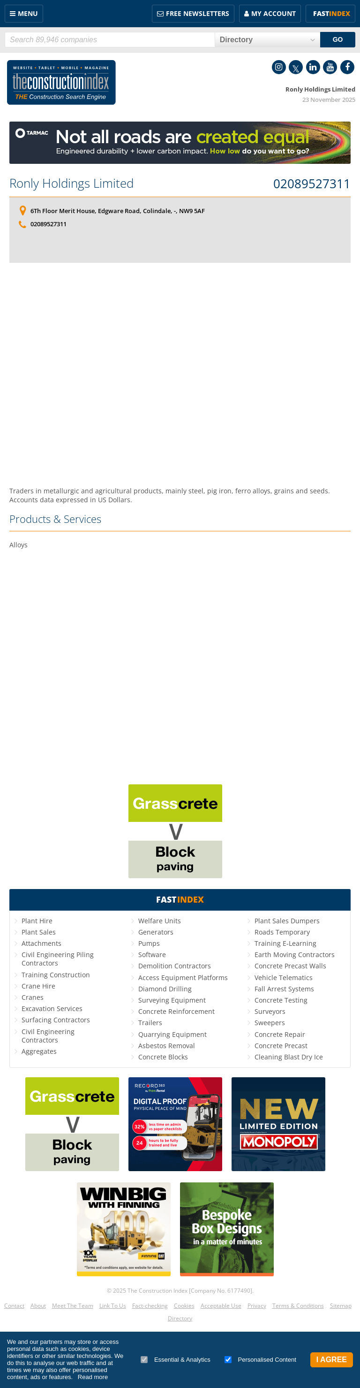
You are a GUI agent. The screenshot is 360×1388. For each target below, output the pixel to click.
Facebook (347, 67)
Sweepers (270, 1022)
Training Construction (56, 974)
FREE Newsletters (197, 13)
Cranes (33, 997)
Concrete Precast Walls (290, 965)
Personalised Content (260, 1359)
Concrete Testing (281, 1000)
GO (338, 39)
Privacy (257, 1306)
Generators (155, 932)
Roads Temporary (282, 932)
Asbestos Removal (166, 1045)
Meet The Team (72, 1306)
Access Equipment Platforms (183, 977)
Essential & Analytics (175, 1359)
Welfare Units (159, 920)
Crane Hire (38, 986)
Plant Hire (37, 920)
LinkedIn (313, 67)
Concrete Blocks (163, 1056)
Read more (93, 1376)
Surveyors (270, 1011)
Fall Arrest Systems (284, 988)
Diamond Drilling (165, 988)
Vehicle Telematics (284, 977)
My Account (273, 13)
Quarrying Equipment (172, 1034)
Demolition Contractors (174, 965)
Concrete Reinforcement (176, 1011)
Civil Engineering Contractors (48, 1035)
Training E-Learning (285, 943)
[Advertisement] (180, 374)
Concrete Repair (280, 1034)
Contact (14, 1306)
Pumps (149, 943)
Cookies (184, 1306)
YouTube (330, 67)
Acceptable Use (221, 1306)
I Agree (331, 1360)
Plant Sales (39, 932)
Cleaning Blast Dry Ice (289, 1056)
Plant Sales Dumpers (287, 920)
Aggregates (39, 1051)
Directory (180, 1318)
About (38, 1306)
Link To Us (112, 1306)
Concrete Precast (281, 1045)
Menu (28, 13)
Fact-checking (150, 1306)
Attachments (41, 943)
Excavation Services (52, 1008)
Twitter (296, 67)
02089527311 (312, 184)
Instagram (279, 67)
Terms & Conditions (298, 1306)
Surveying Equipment (172, 1000)
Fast (331, 13)
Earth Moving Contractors (295, 954)
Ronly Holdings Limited (71, 183)
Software (152, 954)
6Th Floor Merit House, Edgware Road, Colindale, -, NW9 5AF (117, 211)
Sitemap (341, 1306)
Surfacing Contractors (56, 1019)
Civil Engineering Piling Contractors (58, 958)
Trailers (150, 1022)
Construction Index (61, 82)
